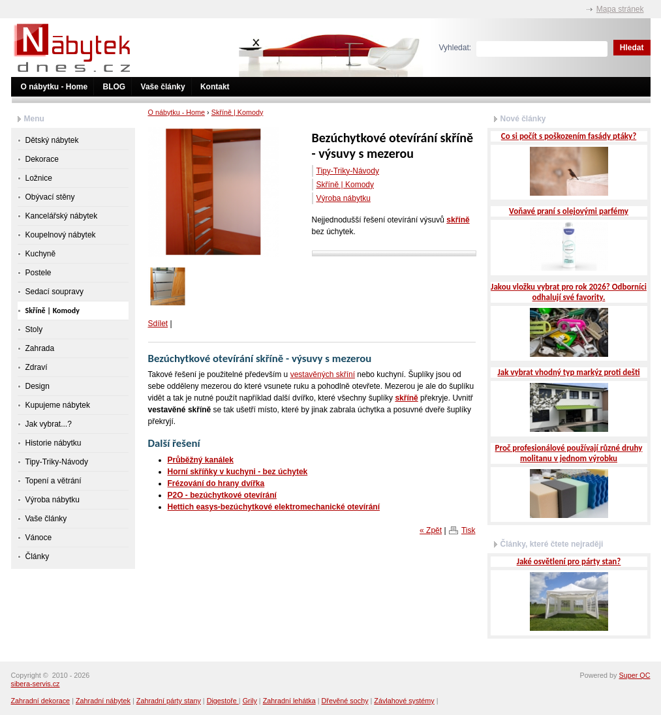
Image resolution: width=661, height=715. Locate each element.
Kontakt (215, 86)
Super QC (634, 675)
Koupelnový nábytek (60, 234)
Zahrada (40, 348)
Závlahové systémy (404, 701)
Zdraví (36, 367)
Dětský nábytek (52, 140)
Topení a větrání (53, 480)
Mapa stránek (620, 9)
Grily (250, 701)
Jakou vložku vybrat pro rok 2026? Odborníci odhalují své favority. (569, 292)
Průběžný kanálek (201, 459)
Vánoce (38, 537)
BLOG (114, 86)
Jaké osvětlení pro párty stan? (569, 561)
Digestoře (223, 701)
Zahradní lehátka (289, 701)
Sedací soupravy (54, 291)
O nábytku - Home (54, 86)
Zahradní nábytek (103, 701)
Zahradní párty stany (168, 701)
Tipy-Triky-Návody (347, 170)
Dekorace (42, 159)
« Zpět (431, 530)
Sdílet (158, 323)
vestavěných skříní (322, 374)
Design (37, 386)
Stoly (34, 329)
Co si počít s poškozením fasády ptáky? (568, 136)
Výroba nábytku (343, 198)
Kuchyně (40, 253)
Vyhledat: (455, 47)
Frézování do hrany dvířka (216, 483)
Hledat (632, 47)
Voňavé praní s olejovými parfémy (568, 211)
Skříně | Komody (237, 112)
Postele (38, 272)
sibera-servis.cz (35, 684)
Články (37, 556)
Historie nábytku (53, 443)
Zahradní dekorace (40, 701)
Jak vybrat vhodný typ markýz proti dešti (568, 372)
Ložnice (38, 178)
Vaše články (163, 86)
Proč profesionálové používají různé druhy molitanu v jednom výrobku (569, 453)
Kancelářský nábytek (61, 216)
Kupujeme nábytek (57, 405)
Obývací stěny (50, 197)
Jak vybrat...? (48, 424)
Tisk (468, 530)
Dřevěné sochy (345, 701)
